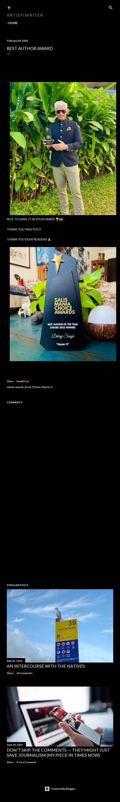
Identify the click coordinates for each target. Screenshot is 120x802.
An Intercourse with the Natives (46, 666)
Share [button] (10, 381)
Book (28, 387)
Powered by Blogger (60, 788)
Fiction (36, 387)
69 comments (24, 673)
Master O (47, 387)
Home (13, 23)
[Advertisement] (60, 543)
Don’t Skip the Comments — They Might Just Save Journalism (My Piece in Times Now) (58, 752)
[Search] (110, 7)
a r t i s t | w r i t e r (25, 15)
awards (19, 387)
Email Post (23, 381)
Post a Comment (26, 762)
